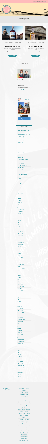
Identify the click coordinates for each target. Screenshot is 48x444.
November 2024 (21, 211)
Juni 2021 (19, 299)
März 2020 (20, 332)
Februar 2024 (20, 231)
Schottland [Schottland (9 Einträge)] (22, 421)
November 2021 (21, 288)
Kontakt (3, 392)
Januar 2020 (20, 337)
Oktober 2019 (20, 343)
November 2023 (21, 237)
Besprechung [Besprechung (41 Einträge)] (21, 388)
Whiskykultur (20, 157)
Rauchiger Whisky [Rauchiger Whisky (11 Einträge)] (21, 413)
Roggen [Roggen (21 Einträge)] (26, 415)
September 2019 (21, 345)
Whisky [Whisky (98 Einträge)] (28, 428)
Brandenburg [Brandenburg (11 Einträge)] (24, 390)
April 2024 (20, 226)
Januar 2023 (20, 259)
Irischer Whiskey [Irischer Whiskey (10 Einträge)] (21, 409)
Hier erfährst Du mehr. (22, 89)
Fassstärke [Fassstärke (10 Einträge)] (24, 403)
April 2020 (20, 330)
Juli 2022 (19, 271)
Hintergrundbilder (23, 165)
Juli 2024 (19, 220)
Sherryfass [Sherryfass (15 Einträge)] (21, 425)
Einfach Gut (17, 42)
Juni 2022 (19, 273)
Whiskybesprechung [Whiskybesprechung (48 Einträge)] (24, 430)
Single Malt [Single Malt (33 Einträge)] (27, 425)
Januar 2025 (20, 207)
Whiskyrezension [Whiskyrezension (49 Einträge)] (22, 440)
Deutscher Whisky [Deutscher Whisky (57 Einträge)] (24, 398)
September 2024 (21, 215)
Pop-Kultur (21, 163)
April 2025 (20, 200)
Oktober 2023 (20, 240)
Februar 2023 (20, 257)
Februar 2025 (20, 204)
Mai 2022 (19, 275)
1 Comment (36, 49)
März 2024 (20, 229)
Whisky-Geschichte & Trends (23, 160)
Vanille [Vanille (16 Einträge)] (19, 428)
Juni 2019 (19, 352)
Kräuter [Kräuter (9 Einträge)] (21, 411)
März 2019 (20, 359)
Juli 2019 (19, 350)
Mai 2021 (19, 301)
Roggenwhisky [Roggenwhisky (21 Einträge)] (22, 417)
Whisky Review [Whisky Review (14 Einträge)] (24, 436)
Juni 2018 (19, 376)
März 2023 (20, 255)
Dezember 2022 (21, 262)
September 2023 (21, 242)
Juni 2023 (19, 248)
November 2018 (21, 367)
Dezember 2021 (21, 286)
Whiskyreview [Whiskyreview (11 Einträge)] (24, 438)
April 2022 (20, 277)
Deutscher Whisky (9, 42)
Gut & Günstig (22, 169)
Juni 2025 (19, 198)
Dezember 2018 (21, 365)
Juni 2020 (20, 326)
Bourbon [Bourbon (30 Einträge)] (27, 388)
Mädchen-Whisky (21, 152)
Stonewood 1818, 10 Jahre (35, 46)
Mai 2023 (19, 251)
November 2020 (21, 315)
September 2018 (21, 370)
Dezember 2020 (21, 312)
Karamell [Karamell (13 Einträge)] (28, 409)
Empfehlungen (13, 43)
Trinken (20, 180)
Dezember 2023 (21, 235)
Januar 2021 (20, 310)
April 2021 (20, 304)
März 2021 (20, 306)
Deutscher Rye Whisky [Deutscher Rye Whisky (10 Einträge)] (24, 394)
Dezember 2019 (21, 339)
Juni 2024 (20, 222)
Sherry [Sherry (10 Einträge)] (28, 423)
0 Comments (13, 49)
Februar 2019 (20, 361)
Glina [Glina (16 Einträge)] (27, 405)
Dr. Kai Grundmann (17, 48)
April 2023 (20, 253)
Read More (12, 55)
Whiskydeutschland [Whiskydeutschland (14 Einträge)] (24, 432)
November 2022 (21, 264)
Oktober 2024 (20, 213)
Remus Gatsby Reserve (22, 140)
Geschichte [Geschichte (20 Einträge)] (22, 405)
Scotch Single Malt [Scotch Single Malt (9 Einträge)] (22, 423)
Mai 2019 (19, 354)
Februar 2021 (20, 308)
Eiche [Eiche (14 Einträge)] (19, 403)
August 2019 (20, 348)
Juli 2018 (19, 374)
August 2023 (20, 244)
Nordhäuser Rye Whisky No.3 (24, 134)
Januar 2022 (20, 284)
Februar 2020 (20, 334)
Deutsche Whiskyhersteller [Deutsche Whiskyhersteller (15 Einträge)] (24, 401)
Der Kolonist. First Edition (12, 46)
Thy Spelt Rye (20, 142)
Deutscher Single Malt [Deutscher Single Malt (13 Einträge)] (24, 396)
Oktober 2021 (20, 290)
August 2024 (20, 218)
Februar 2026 (20, 193)
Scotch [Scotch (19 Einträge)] (27, 421)
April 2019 (20, 356)
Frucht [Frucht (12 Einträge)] (28, 403)
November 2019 (21, 341)
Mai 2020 (19, 328)
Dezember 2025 (21, 196)
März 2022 (20, 279)
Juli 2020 (19, 323)
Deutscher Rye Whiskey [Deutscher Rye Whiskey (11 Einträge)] (24, 392)
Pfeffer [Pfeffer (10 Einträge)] (26, 411)
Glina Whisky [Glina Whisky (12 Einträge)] (24, 407)
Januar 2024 (20, 233)
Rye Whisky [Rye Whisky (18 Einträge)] (27, 419)
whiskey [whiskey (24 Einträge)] (23, 428)
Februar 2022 (20, 281)
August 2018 (20, 372)
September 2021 (21, 293)
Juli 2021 (19, 297)
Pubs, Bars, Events (23, 174)
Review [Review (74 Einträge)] (28, 413)
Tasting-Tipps (21, 183)
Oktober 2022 (20, 266)
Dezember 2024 (21, 209)
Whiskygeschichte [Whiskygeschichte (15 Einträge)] (24, 434)
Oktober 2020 (20, 317)
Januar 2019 (20, 363)
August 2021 (20, 295)
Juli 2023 (19, 246)
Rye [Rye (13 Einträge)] (27, 417)
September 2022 (21, 268)
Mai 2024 (19, 224)
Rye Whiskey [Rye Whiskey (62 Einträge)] (21, 419)
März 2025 (20, 202)
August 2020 (20, 321)
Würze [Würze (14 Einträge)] (28, 440)
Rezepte (19, 176)
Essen (20, 178)
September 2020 (21, 319)
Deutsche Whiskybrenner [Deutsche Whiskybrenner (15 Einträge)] (24, 400)
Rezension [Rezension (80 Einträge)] (22, 415)
